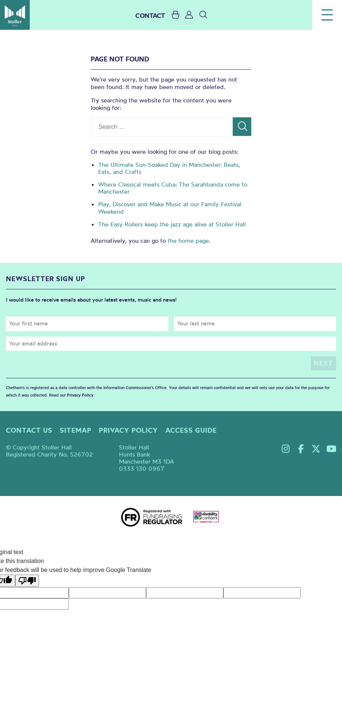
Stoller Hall (15, 15)
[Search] (242, 126)
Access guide (191, 430)
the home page (188, 240)
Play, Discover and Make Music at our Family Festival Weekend (169, 207)
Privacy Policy (80, 395)
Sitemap (75, 430)
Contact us (29, 430)
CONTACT (150, 15)
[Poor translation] (27, 581)
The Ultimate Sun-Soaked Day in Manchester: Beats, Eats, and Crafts (169, 168)
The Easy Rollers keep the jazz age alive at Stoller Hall (172, 224)
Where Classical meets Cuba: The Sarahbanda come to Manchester (172, 188)
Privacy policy (128, 430)
